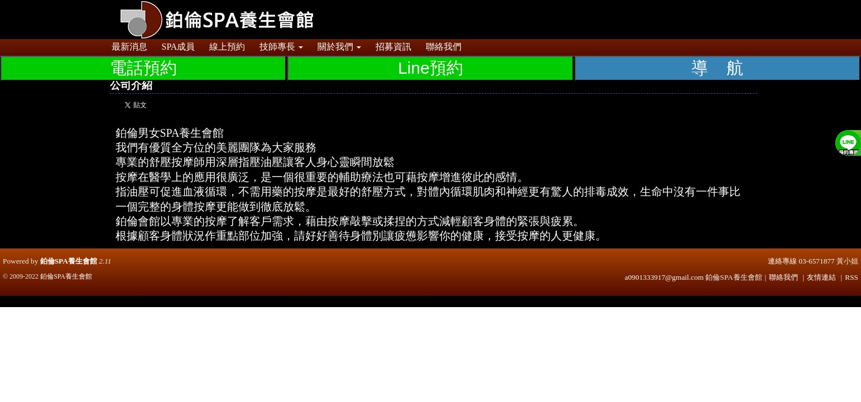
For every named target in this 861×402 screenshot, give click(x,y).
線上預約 (227, 46)
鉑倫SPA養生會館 (68, 261)
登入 (724, 5)
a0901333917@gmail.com (664, 277)
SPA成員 (178, 46)
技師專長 (281, 46)
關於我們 (339, 46)
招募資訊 (393, 46)
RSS (851, 277)
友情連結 (821, 277)
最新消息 (129, 46)
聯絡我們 (443, 46)
